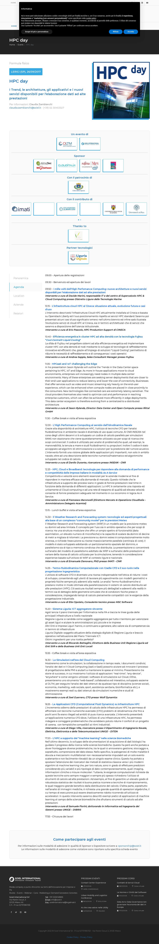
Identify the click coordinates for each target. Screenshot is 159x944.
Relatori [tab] (18, 313)
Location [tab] (18, 295)
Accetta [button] (131, 32)
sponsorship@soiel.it (129, 846)
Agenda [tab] (19, 287)
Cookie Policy (73, 937)
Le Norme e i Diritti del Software (131, 892)
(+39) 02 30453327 (53, 107)
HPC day (30, 45)
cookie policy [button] (91, 18)
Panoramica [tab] (20, 278)
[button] (78, 219)
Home (13, 3)
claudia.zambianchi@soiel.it (25, 107)
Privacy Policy (86, 937)
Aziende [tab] (18, 304)
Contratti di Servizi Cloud (128, 883)
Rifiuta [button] (115, 32)
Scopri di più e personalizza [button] (36, 32)
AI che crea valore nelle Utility (94, 907)
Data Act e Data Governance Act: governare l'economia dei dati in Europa (132, 904)
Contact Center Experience (93, 883)
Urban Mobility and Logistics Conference (94, 896)
